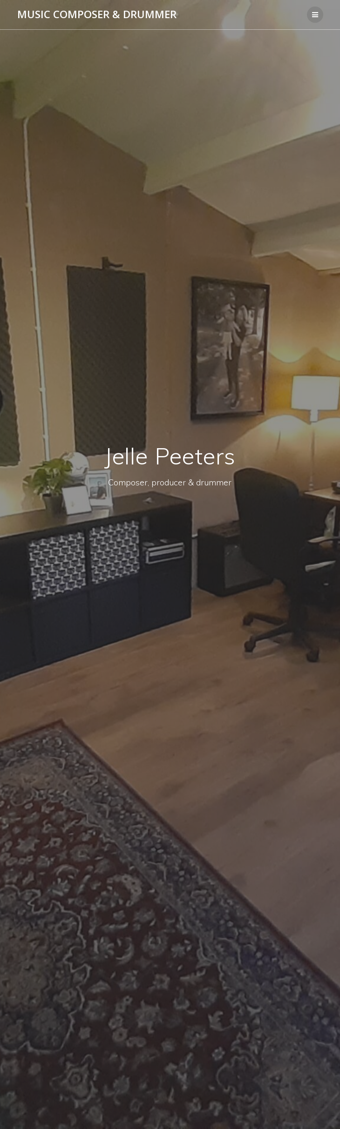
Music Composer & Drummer (97, 14)
